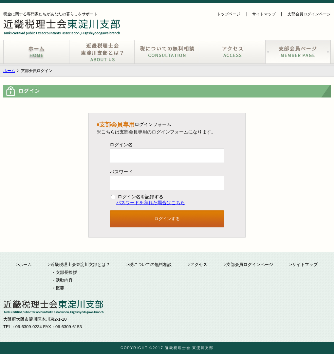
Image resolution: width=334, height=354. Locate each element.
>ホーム (24, 264)
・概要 (57, 288)
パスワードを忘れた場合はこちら (150, 202)
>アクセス (198, 264)
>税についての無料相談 (149, 264)
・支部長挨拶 (64, 272)
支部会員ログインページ (309, 14)
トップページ (228, 14)
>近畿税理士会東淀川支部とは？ (79, 264)
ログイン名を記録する (137, 196)
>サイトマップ (303, 264)
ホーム (9, 70)
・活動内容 (62, 280)
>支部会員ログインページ (248, 264)
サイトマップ (264, 14)
